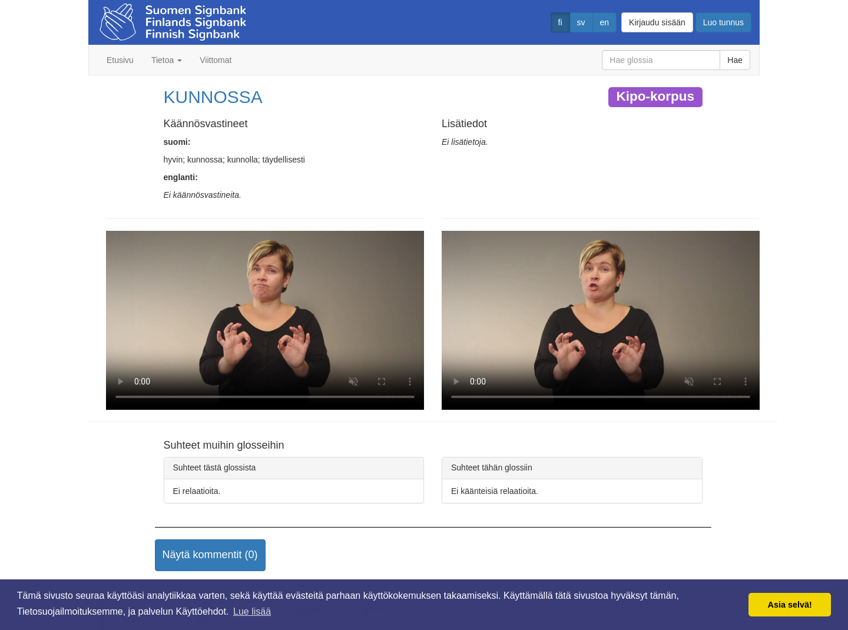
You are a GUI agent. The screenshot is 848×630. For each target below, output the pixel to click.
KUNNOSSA (213, 97)
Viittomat (215, 60)
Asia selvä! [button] (790, 604)
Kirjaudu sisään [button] (657, 22)
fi (560, 22)
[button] (210, 555)
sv (581, 22)
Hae (735, 60)
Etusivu (120, 60)
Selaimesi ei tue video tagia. (265, 320)
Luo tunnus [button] (723, 22)
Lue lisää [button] (252, 611)
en (605, 22)
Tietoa (166, 60)
